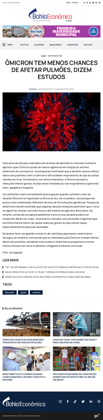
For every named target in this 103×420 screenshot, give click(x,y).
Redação (33, 89)
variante (36, 292)
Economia (39, 45)
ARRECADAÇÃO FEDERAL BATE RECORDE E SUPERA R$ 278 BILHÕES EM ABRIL (48, 277)
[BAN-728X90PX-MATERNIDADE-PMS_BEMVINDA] (51, 31)
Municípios (72, 45)
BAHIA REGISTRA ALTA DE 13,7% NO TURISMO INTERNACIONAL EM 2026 (45, 272)
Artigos (88, 45)
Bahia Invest (56, 45)
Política (24, 45)
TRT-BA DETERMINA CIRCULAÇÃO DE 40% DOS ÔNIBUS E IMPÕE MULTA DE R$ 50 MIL (52, 267)
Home (43, 56)
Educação (9, 292)
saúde (23, 292)
